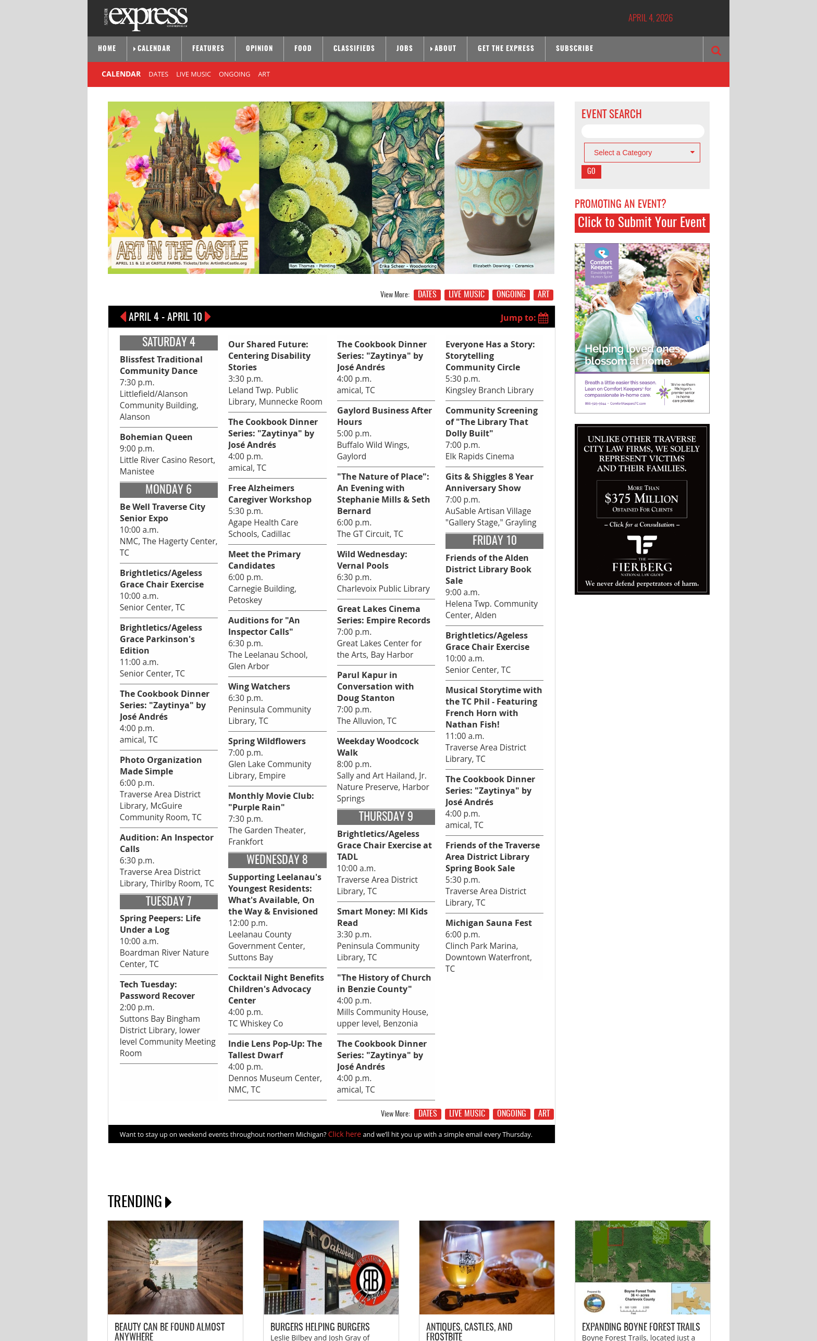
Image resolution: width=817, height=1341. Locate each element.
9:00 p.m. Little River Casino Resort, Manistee (163, 438)
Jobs (405, 49)
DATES (158, 73)
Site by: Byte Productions (408, 1327)
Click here (343, 1001)
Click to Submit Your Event (642, 223)
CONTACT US (203, 1285)
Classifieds (354, 49)
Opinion (259, 49)
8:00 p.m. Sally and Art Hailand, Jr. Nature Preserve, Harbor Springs (384, 749)
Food (303, 49)
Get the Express (506, 49)
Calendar (154, 49)
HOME (289, 1285)
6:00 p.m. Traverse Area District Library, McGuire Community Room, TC (169, 724)
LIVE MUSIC (193, 73)
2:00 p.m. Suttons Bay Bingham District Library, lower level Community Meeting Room (165, 923)
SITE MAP (266, 1285)
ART (264, 73)
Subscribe (574, 49)
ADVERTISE (237, 1285)
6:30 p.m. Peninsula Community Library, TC (265, 638)
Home (107, 49)
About (445, 49)
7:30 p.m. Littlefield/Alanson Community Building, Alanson (155, 380)
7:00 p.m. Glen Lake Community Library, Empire (265, 686)
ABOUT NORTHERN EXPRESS (149, 1285)
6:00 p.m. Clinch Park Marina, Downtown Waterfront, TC (489, 905)
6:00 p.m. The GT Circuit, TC (383, 526)
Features (208, 49)
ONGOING (234, 73)
